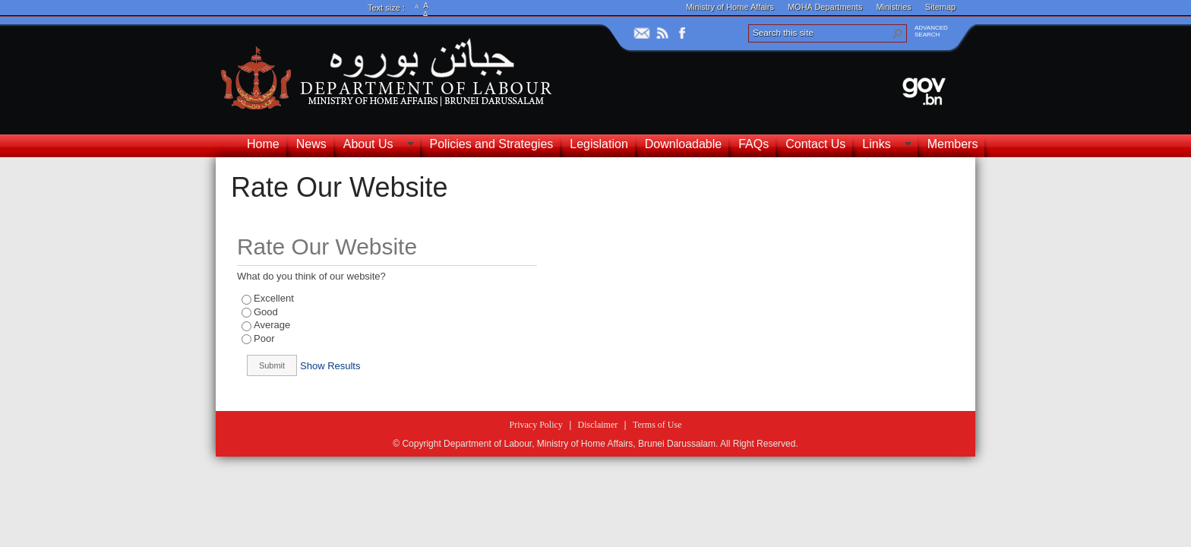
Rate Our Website (339, 187)
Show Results (330, 366)
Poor (264, 338)
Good (266, 312)
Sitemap (940, 6)
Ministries (893, 6)
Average (272, 324)
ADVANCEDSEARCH (931, 31)
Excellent (274, 298)
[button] (897, 33)
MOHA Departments (825, 6)
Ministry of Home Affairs (730, 6)
